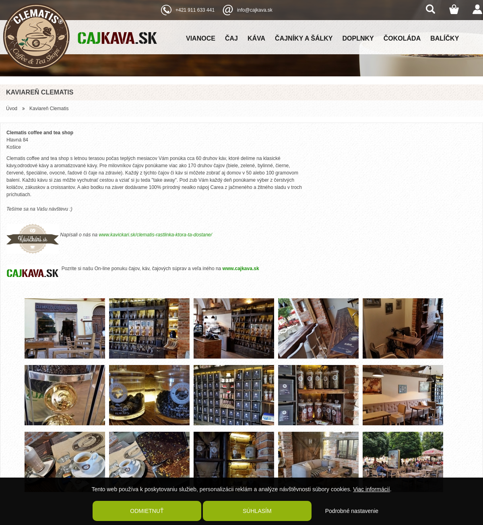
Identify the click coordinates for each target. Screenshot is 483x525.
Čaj (231, 38)
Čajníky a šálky (303, 38)
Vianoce (200, 38)
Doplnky (358, 38)
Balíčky (444, 38)
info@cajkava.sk (254, 10)
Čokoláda (402, 38)
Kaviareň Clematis (48, 108)
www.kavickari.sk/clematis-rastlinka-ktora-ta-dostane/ (155, 235)
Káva (256, 38)
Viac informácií (371, 489)
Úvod (11, 108)
